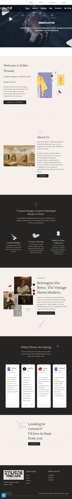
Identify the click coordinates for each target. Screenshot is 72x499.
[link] (19, 278)
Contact (28, 481)
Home (27, 476)
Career (28, 484)
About (28, 478)
